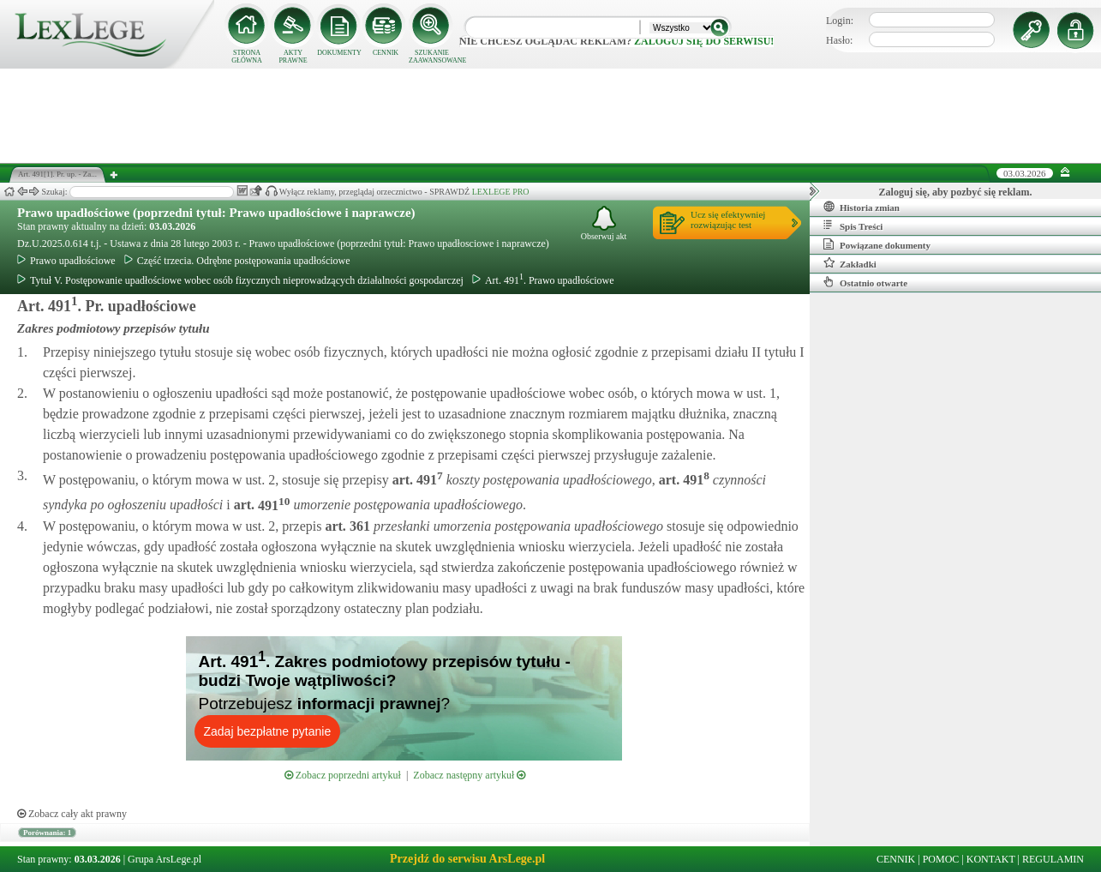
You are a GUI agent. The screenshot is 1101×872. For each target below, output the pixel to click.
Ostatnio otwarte (865, 282)
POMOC (941, 859)
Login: (839, 21)
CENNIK (385, 53)
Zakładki (850, 263)
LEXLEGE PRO (501, 191)
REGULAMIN (1053, 859)
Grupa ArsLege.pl (164, 859)
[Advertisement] (551, 115)
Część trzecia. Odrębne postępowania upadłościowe (237, 261)
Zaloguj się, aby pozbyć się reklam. (955, 192)
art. (416, 479)
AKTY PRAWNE (292, 56)
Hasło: (839, 40)
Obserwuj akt (604, 223)
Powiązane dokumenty (876, 244)
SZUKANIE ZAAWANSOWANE (432, 56)
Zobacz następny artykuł (469, 775)
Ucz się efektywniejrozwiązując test (728, 219)
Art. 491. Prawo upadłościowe (543, 280)
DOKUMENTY (339, 53)
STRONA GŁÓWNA (246, 56)
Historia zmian (861, 207)
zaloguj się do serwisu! (704, 41)
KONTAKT (990, 859)
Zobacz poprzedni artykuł (342, 775)
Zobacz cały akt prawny (72, 814)
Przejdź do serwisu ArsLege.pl (467, 858)
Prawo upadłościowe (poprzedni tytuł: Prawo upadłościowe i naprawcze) (216, 213)
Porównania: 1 (47, 832)
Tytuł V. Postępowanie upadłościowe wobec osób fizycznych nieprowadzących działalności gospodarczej (240, 280)
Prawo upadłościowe (66, 261)
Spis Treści (853, 226)
